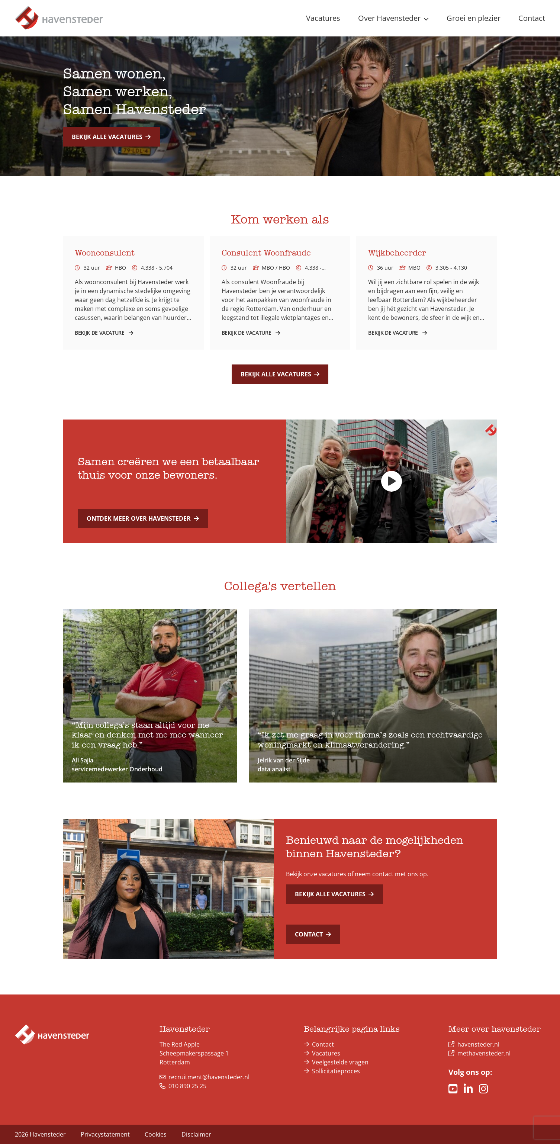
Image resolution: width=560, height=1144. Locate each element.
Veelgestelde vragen (340, 1062)
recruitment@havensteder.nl (205, 1077)
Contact (313, 934)
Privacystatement (105, 1134)
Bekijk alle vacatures (111, 137)
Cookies (156, 1134)
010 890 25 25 (183, 1086)
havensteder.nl (478, 1044)
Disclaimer (196, 1134)
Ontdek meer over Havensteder (143, 518)
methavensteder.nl (484, 1053)
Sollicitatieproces (336, 1071)
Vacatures (326, 1053)
